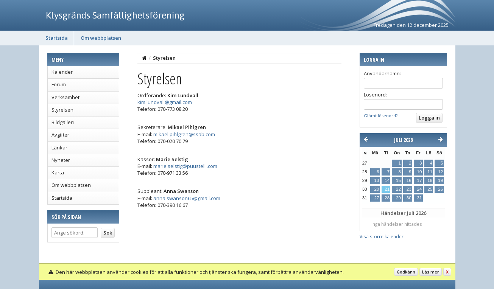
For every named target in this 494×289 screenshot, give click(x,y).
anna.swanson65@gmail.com (186, 198)
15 (398, 180)
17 (419, 180)
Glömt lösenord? (380, 115)
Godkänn (406, 272)
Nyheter (60, 160)
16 (409, 180)
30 (409, 198)
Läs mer (430, 272)
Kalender (62, 71)
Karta (57, 172)
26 (440, 189)
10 (419, 171)
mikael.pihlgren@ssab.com (184, 134)
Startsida (56, 37)
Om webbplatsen (101, 37)
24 (419, 189)
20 (376, 189)
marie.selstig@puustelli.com (185, 166)
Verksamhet (65, 97)
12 (440, 171)
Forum (58, 84)
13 (376, 180)
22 (398, 189)
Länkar (59, 147)
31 (419, 198)
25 (429, 189)
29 (398, 198)
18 (429, 180)
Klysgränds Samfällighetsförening (115, 15)
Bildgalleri (62, 122)
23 (409, 189)
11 (429, 171)
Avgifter (60, 134)
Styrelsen (62, 109)
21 (387, 189)
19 (440, 180)
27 (376, 198)
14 (387, 180)
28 (387, 198)
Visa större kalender (382, 236)
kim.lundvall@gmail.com (164, 102)
